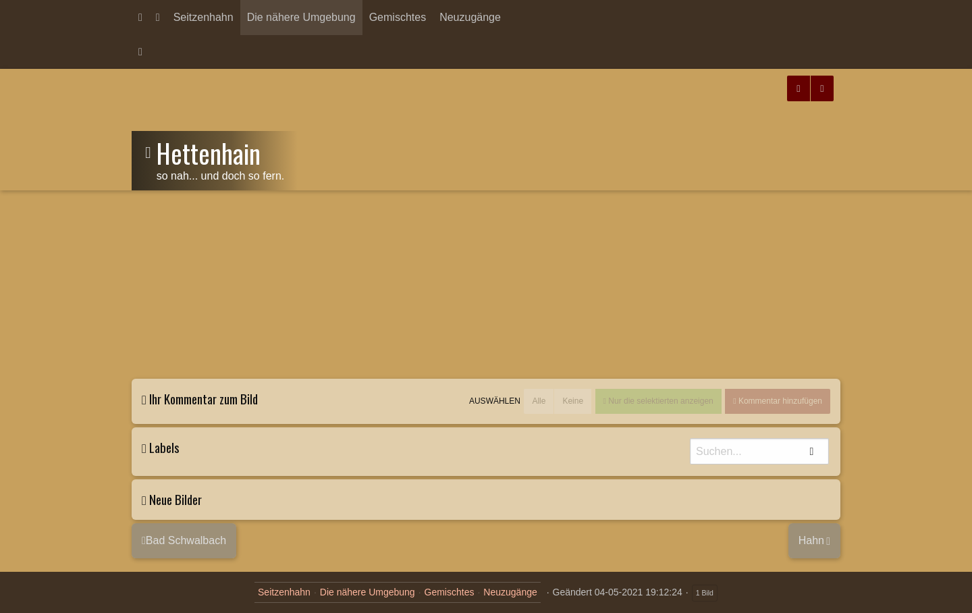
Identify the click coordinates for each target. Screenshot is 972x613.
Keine (572, 401)
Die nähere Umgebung (301, 17)
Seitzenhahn (203, 17)
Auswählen (494, 401)
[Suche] (759, 451)
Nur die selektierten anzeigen (659, 401)
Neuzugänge (470, 17)
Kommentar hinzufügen (779, 401)
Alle (538, 401)
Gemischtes (397, 17)
